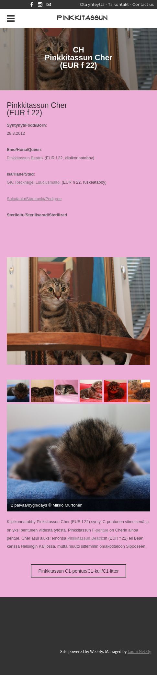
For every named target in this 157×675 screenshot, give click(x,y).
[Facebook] (31, 4)
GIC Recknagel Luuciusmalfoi (34, 182)
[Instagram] (40, 4)
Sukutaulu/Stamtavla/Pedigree (34, 199)
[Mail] (48, 4)
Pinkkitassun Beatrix (25, 158)
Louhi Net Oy (139, 651)
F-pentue (100, 530)
